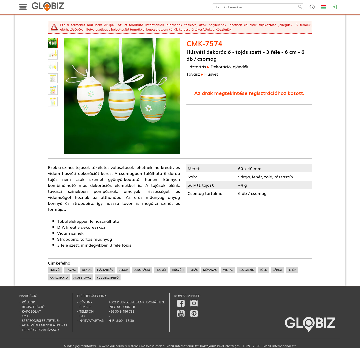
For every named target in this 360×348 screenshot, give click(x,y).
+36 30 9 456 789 (121, 311)
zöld (263, 270)
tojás (193, 270)
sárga (277, 270)
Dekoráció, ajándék (229, 66)
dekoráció (142, 270)
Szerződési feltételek (41, 320)
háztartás (105, 270)
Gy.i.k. (27, 316)
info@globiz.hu (122, 306)
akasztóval (82, 277)
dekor (87, 270)
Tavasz (193, 74)
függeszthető (108, 277)
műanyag (210, 270)
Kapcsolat (31, 311)
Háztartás (196, 66)
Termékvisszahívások (40, 329)
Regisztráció (33, 306)
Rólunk (28, 302)
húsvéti (178, 270)
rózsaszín (246, 270)
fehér (291, 270)
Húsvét (211, 74)
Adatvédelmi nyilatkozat (45, 325)
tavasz (71, 270)
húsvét (55, 270)
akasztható (59, 277)
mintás (228, 270)
